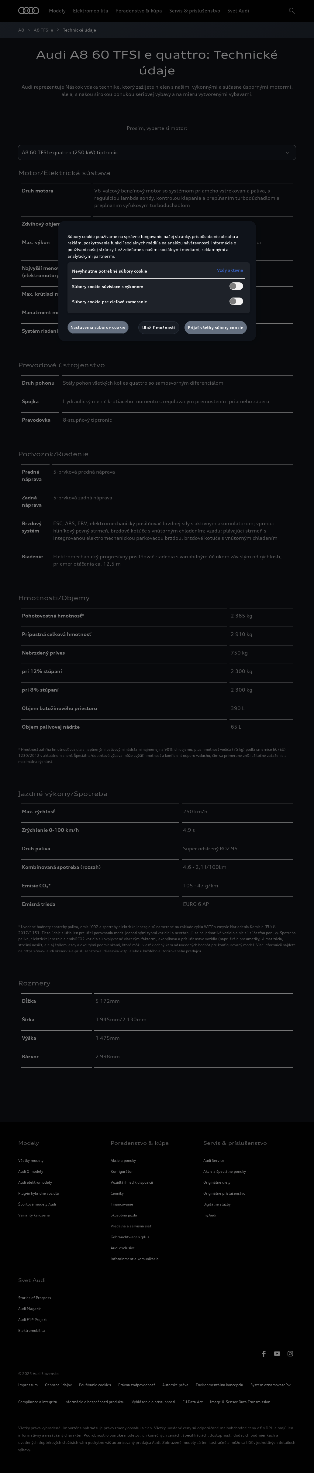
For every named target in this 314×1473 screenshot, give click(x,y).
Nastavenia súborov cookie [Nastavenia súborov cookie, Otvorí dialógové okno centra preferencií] (98, 327)
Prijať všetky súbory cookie (215, 327)
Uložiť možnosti (159, 327)
